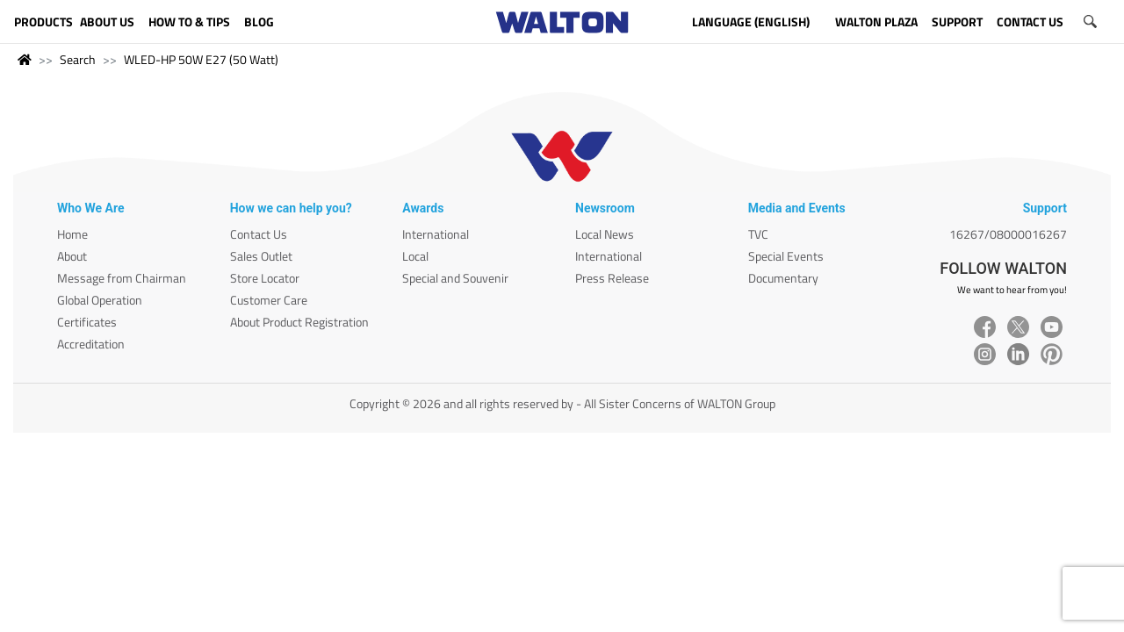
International (435, 234)
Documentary (783, 278)
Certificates (87, 321)
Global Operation (99, 300)
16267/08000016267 (1008, 234)
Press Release (612, 278)
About (72, 256)
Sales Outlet (261, 256)
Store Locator (264, 278)
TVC (758, 234)
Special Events (786, 256)
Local (415, 256)
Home (72, 234)
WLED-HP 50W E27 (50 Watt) (201, 59)
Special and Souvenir (455, 278)
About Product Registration (299, 321)
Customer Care (268, 300)
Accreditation (91, 343)
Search (78, 59)
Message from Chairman (121, 278)
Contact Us (258, 234)
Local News (604, 234)
